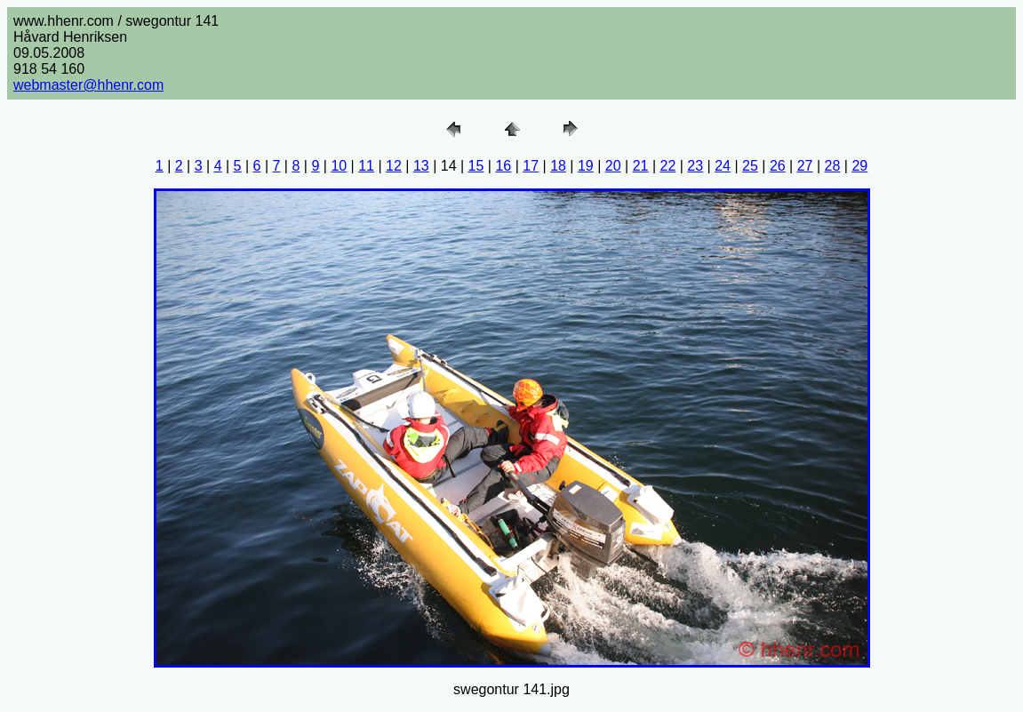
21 (641, 165)
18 (558, 165)
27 (805, 165)
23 (695, 165)
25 (750, 165)
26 (778, 165)
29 (859, 165)
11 (366, 165)
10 (339, 165)
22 (668, 165)
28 (833, 165)
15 (476, 165)
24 (723, 165)
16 (503, 165)
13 (421, 165)
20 (613, 165)
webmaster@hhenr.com (88, 84)
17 (531, 165)
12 (394, 165)
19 (586, 165)
